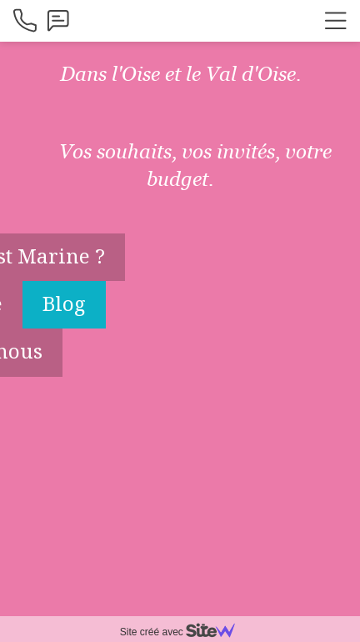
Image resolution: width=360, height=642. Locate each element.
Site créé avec (184, 632)
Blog (64, 303)
